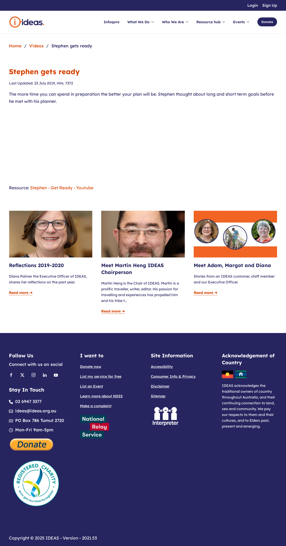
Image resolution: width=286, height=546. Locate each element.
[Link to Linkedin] (44, 374)
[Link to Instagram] (33, 374)
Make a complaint (95, 406)
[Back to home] (27, 22)
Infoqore (111, 22)
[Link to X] (22, 374)
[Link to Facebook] (11, 374)
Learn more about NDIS (101, 396)
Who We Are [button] (175, 22)
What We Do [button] (140, 22)
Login (252, 5)
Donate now (90, 366)
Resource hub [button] (210, 22)
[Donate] (32, 444)
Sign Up (269, 5)
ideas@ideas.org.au (35, 410)
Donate (267, 22)
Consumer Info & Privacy (173, 376)
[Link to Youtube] (56, 374)
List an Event (91, 386)
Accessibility (162, 366)
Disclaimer (160, 386)
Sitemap (158, 396)
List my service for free (100, 376)
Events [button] (241, 22)
